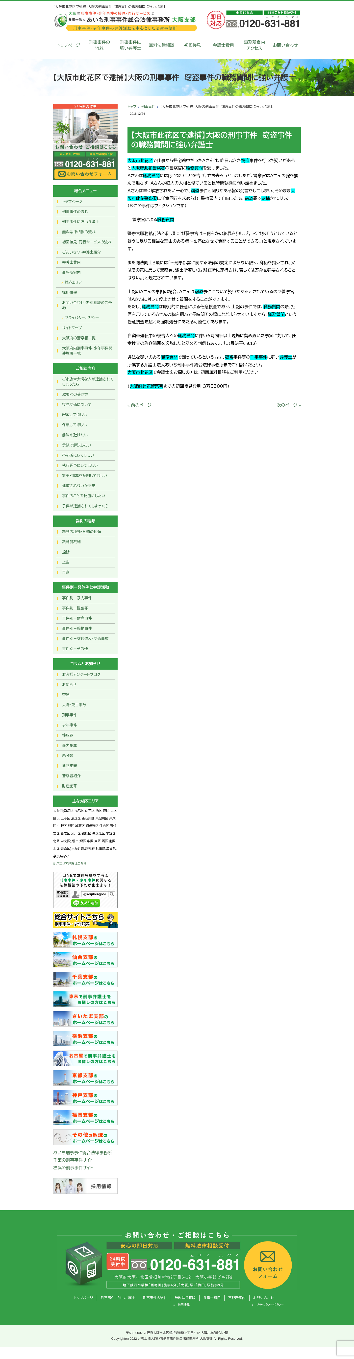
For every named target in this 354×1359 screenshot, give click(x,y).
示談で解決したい (76, 445)
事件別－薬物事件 (77, 628)
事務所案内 (71, 272)
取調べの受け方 (75, 394)
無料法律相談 (161, 45)
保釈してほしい (74, 425)
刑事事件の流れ (99, 45)
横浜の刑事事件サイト (73, 1168)
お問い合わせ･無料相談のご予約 (87, 305)
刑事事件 (148, 107)
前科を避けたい (75, 435)
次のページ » (289, 405)
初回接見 (192, 45)
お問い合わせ (285, 45)
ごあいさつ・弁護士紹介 (81, 252)
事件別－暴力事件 (77, 598)
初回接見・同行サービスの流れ (87, 242)
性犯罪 (67, 735)
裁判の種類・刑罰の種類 (81, 532)
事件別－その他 (75, 649)
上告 (66, 562)
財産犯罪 (69, 786)
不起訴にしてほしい (78, 455)
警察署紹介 (71, 776)
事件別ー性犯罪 (75, 608)
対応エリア (73, 282)
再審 (66, 572)
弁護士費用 (223, 45)
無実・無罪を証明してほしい (84, 475)
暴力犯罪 (69, 745)
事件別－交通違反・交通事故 (85, 638)
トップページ (68, 45)
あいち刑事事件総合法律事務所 (82, 1152)
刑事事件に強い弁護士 (130, 45)
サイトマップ (72, 328)
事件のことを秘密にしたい (83, 496)
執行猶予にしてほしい (80, 465)
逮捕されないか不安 (78, 486)
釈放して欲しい (74, 415)
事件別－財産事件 (77, 618)
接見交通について (77, 404)
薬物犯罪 (69, 766)
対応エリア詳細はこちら (70, 864)
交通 (66, 695)
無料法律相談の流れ (79, 232)
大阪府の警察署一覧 (79, 338)
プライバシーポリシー (82, 318)
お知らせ (69, 684)
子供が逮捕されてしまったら (85, 506)
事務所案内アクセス (254, 45)
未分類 (67, 755)
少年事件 (69, 725)
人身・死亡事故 (74, 705)
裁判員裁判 (71, 542)
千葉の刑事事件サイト (73, 1160)
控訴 (66, 552)
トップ (131, 107)
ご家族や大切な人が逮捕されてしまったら (88, 381)
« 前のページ (139, 405)
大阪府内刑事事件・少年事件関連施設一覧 (87, 350)
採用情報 (69, 292)
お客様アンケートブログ (81, 674)
